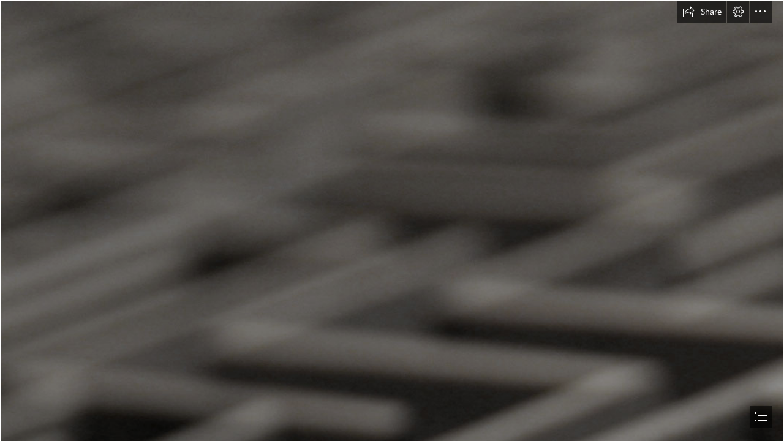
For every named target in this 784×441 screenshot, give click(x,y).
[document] (392, 220)
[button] (701, 12)
